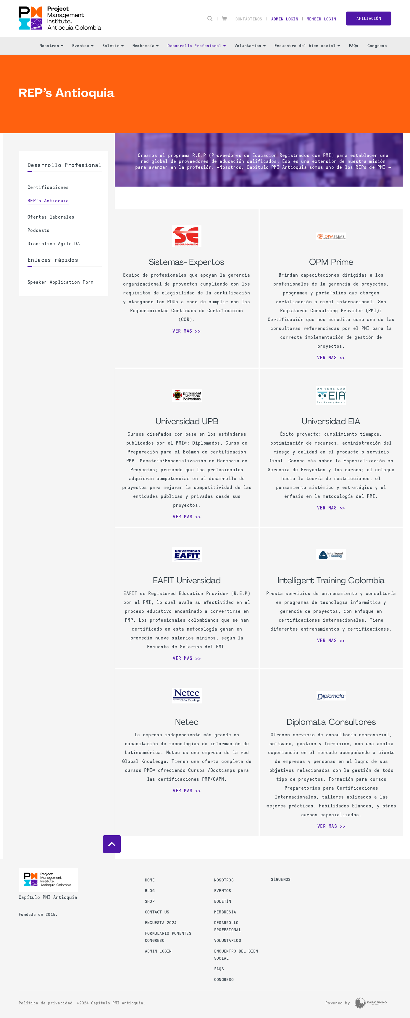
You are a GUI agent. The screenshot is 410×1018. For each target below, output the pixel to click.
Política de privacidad (45, 1003)
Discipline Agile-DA (54, 243)
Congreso (377, 46)
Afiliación (368, 18)
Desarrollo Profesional (196, 46)
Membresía (146, 46)
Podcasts (39, 230)
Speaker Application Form (61, 282)
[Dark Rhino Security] (370, 1003)
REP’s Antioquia (48, 200)
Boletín (113, 46)
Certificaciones (48, 187)
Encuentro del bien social (307, 46)
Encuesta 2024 (161, 923)
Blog (150, 891)
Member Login (321, 19)
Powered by (337, 1003)
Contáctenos (248, 19)
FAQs (354, 46)
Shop (150, 901)
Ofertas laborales (51, 216)
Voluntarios (250, 46)
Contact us (157, 912)
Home (150, 880)
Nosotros (51, 46)
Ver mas (182, 331)
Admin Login (284, 19)
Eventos (82, 46)
